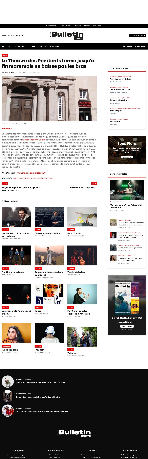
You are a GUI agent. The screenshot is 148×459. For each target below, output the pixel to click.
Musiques (6, 346)
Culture (32, 46)
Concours (78, 25)
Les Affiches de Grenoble (55, 455)
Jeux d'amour (74, 233)
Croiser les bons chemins (47, 233)
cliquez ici (96, 457)
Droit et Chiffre (51, 25)
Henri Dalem (39, 140)
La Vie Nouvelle (54, 457)
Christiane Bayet (45, 178)
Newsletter (96, 25)
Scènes (5, 229)
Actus (5, 55)
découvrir (127, 157)
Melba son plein (10, 350)
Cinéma (38, 307)
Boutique (140, 46)
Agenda (54, 46)
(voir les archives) (127, 329)
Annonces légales (136, 35)
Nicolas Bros (9, 72)
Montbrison (18, 178)
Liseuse (127, 46)
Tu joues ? (72, 353)
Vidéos (87, 25)
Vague (38, 311)
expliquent (27, 140)
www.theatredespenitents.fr (31, 173)
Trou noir (39, 350)
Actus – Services (66, 25)
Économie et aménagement (17, 455)
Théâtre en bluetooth (13, 272)
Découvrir (44, 46)
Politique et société (18, 457)
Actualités (19, 46)
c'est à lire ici (127, 326)
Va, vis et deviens (76, 272)
